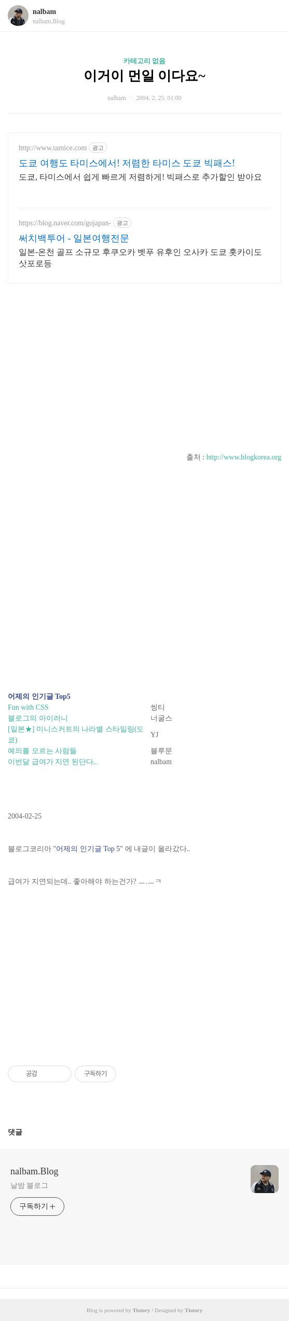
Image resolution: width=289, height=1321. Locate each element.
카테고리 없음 (144, 61)
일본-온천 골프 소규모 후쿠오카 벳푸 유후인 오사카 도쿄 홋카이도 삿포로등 (140, 258)
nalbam (44, 12)
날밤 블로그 (29, 1185)
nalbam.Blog (34, 1171)
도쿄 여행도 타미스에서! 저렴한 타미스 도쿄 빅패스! (127, 163)
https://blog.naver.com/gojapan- (65, 223)
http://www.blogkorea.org (244, 457)
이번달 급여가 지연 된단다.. (52, 762)
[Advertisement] (144, 363)
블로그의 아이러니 (38, 718)
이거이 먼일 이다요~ (144, 75)
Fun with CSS (28, 707)
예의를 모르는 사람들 (42, 751)
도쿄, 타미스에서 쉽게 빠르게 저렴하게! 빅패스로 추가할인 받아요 (140, 177)
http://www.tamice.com (53, 148)
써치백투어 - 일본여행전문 (74, 238)
